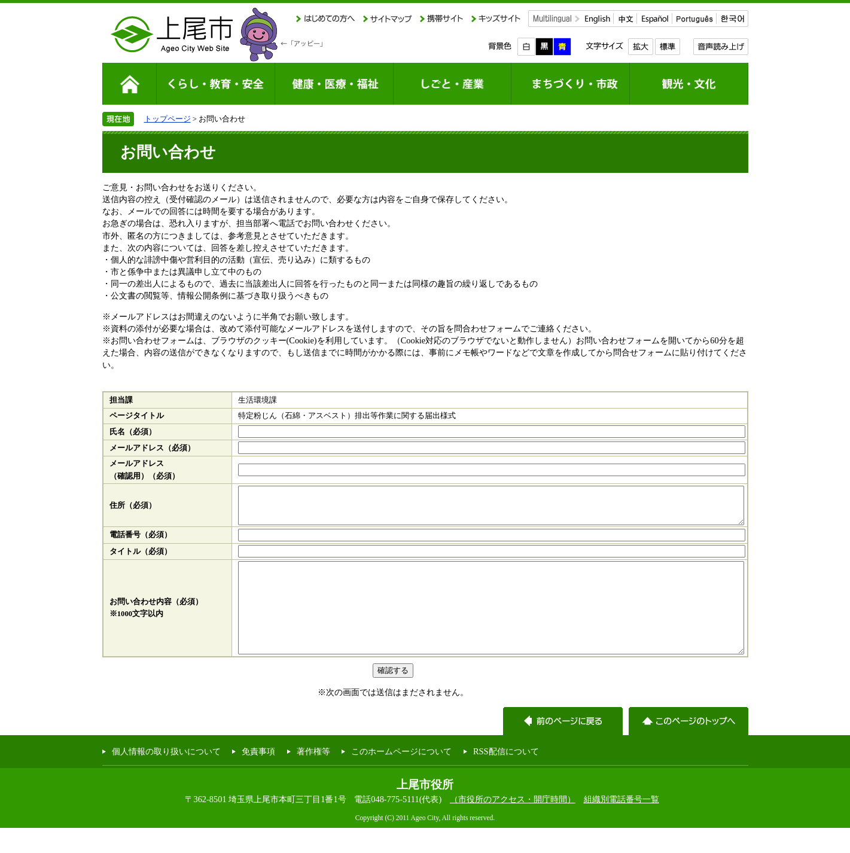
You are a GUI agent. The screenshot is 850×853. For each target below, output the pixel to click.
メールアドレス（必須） (152, 448)
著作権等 (313, 776)
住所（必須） (132, 509)
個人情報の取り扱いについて (166, 776)
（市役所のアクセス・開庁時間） (512, 824)
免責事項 (258, 776)
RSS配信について (506, 776)
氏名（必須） (132, 432)
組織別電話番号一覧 (621, 824)
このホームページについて (401, 776)
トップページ (167, 118)
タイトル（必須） (140, 559)
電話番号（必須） (140, 542)
